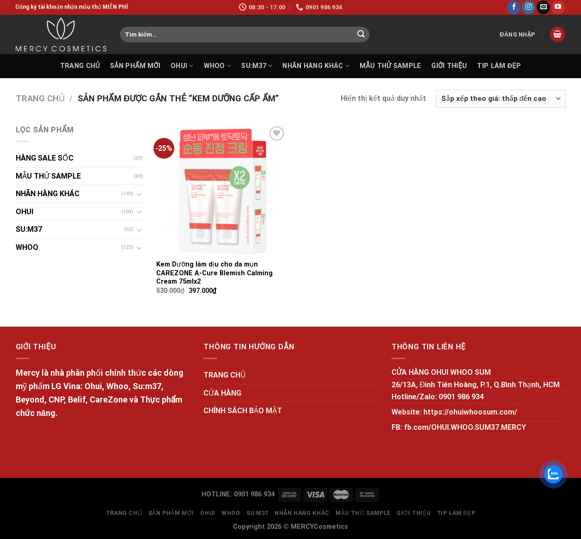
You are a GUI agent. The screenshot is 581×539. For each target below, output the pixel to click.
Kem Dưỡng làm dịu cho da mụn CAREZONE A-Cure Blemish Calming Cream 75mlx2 (214, 272)
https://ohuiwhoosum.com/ (470, 412)
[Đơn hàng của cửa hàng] (500, 99)
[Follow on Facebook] (513, 7)
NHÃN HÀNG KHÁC (315, 66)
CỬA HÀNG (222, 393)
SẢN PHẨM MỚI (135, 66)
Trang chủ (40, 98)
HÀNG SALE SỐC (44, 158)
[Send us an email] (543, 7)
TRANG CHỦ (80, 66)
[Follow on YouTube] (558, 7)
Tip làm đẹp (499, 66)
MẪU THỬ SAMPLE (390, 66)
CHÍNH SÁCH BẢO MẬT (242, 410)
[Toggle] (139, 193)
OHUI (182, 66)
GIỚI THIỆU (449, 66)
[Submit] (361, 35)
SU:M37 (256, 66)
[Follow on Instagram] (528, 7)
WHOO (218, 66)
